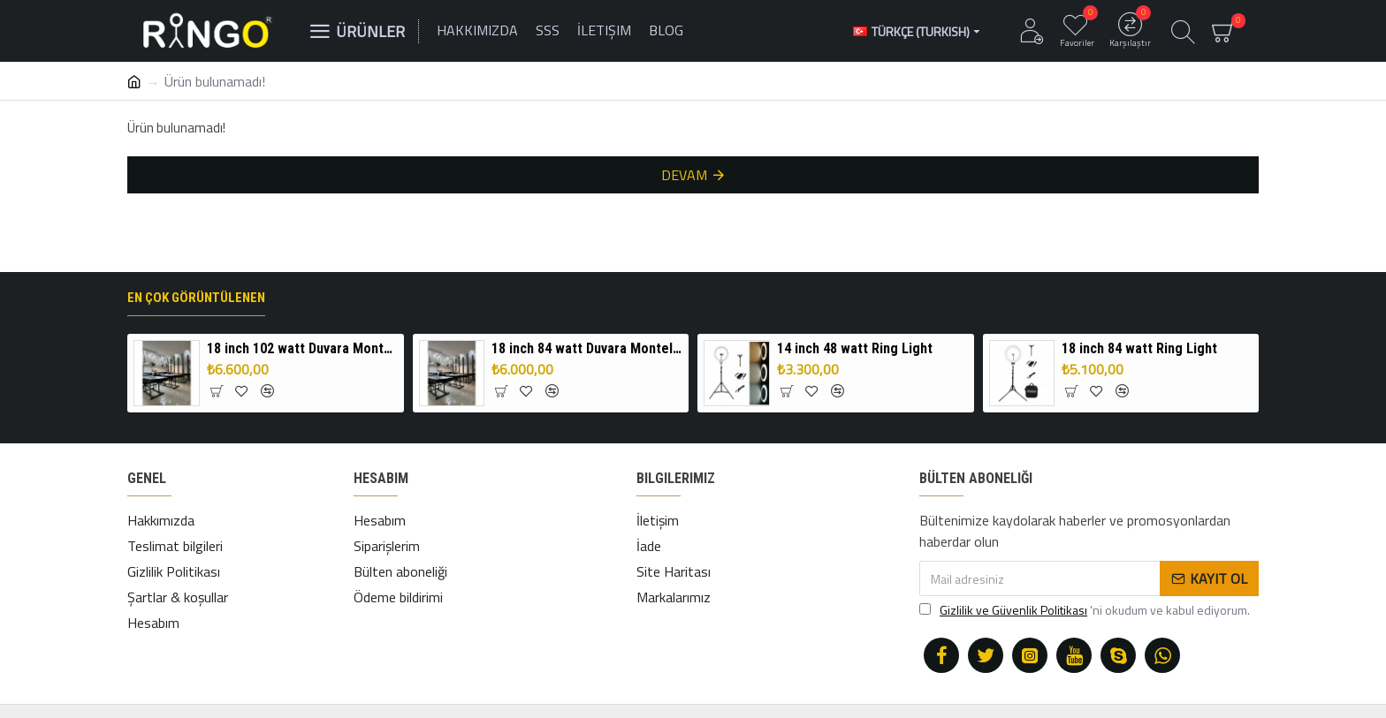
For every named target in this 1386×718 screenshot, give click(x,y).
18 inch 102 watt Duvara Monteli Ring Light (302, 348)
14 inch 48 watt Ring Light (855, 348)
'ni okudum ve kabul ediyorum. (1084, 610)
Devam (684, 174)
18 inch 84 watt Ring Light (1139, 348)
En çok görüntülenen (196, 298)
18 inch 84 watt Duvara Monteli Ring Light (586, 348)
